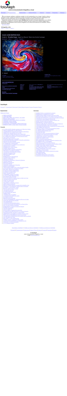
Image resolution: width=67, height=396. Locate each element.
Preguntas (55, 12)
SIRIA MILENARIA (40, 152)
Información (4, 39)
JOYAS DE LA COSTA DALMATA (11, 222)
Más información (5, 24)
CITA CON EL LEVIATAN (9, 137)
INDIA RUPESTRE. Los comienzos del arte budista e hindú (48, 144)
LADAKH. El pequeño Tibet (9, 153)
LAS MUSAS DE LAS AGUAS (10, 179)
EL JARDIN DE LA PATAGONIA (10, 143)
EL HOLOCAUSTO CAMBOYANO (11, 170)
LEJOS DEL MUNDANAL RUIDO (10, 200)
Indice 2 (7, 28)
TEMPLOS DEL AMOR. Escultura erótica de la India (47, 115)
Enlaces (62, 12)
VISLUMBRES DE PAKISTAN (43, 127)
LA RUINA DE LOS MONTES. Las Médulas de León (14, 220)
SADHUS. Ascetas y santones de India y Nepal (13, 219)
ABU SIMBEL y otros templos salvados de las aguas (47, 151)
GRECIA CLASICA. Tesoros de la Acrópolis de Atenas (47, 128)
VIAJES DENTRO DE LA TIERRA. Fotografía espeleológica (16, 140)
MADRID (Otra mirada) (8, 207)
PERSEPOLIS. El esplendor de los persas (45, 114)
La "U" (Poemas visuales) (8, 223)
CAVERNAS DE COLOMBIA (9, 194)
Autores (42, 12)
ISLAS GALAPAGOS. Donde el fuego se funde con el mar (15, 178)
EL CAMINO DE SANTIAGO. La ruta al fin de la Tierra (15, 136)
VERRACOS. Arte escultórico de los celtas (12, 132)
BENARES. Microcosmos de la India (11, 138)
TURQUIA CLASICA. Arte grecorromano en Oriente (47, 133)
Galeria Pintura (21, 107)
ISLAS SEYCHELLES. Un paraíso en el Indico (13, 168)
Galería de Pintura (5, 113)
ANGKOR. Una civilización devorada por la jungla (47, 134)
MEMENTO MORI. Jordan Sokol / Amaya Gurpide (14, 124)
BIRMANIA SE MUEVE (8, 162)
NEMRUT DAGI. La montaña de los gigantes (45, 113)
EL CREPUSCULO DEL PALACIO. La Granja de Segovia (15, 211)
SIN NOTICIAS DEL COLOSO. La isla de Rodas (13, 212)
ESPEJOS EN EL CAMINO (9, 145)
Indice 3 (12, 28)
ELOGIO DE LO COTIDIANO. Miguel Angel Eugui (14, 123)
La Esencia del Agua (6, 89)
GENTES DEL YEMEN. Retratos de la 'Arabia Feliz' (14, 134)
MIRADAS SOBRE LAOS (9, 154)
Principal (3, 12)
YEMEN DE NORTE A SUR (42, 138)
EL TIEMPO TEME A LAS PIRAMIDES (45, 129)
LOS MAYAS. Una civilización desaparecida (45, 119)
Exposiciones (12, 12)
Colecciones (22, 12)
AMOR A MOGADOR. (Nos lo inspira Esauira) (46, 146)
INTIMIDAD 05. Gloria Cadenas (10, 147)
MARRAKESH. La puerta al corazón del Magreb (13, 206)
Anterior (16, 39)
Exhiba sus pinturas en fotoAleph (47, 227)
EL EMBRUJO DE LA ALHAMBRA (44, 141)
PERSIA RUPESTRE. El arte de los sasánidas (45, 148)
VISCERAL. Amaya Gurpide (9, 121)
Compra (48, 12)
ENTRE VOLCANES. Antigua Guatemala (45, 145)
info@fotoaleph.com (35, 235)
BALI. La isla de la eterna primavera (44, 139)
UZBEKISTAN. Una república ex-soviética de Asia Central (15, 213)
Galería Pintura (32, 12)
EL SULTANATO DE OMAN (9, 192)
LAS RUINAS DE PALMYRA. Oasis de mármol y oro (47, 120)
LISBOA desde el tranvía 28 (9, 184)
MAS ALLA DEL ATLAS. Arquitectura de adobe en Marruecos (49, 123)
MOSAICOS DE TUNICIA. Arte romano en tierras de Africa (49, 116)
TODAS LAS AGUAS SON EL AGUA (11, 142)
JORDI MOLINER (7, 116)
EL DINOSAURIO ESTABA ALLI (43, 130)
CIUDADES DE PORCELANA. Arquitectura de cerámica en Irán (50, 126)
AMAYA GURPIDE (7, 115)
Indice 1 (3, 28)
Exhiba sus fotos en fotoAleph (31, 227)
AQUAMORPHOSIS (7, 201)
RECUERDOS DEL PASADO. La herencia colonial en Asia (48, 140)
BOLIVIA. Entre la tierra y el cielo (10, 188)
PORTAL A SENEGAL (8, 159)
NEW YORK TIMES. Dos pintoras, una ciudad (14, 117)
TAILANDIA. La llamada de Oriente (11, 182)
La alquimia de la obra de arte (8, 88)
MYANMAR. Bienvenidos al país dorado (44, 154)
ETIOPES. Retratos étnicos (9, 148)
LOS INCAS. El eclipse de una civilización (45, 155)
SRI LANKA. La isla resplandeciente (11, 218)
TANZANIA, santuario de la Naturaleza (11, 165)
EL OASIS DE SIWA (40, 132)
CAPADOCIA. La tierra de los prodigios (44, 135)
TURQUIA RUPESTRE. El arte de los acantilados (46, 124)
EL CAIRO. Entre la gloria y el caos (43, 147)
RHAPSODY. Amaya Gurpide (10, 122)
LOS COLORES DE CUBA (9, 217)
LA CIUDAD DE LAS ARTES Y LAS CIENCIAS (14, 144)
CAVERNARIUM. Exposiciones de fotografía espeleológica (16, 131)
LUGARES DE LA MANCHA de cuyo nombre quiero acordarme (17, 216)
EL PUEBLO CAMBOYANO (9, 172)
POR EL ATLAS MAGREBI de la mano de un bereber (14, 214)
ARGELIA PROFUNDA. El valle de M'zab (12, 130)
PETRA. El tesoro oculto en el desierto (44, 121)
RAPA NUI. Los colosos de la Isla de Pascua (45, 142)
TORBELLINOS (6, 193)
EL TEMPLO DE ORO (41, 153)
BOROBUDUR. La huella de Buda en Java (45, 122)
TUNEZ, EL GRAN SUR (8, 180)
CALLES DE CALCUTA (8, 190)
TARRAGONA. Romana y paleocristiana (44, 136)
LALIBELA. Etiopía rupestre (42, 149)
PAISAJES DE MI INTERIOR (9, 141)
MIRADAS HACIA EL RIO (9, 198)
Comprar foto (47, 74)
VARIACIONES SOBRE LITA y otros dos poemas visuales (15, 167)
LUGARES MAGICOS (8, 191)
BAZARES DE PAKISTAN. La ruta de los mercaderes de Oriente (50, 117)
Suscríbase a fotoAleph (17, 227)
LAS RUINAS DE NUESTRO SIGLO (11, 203)
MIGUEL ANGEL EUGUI (9, 118)
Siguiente (21, 39)
